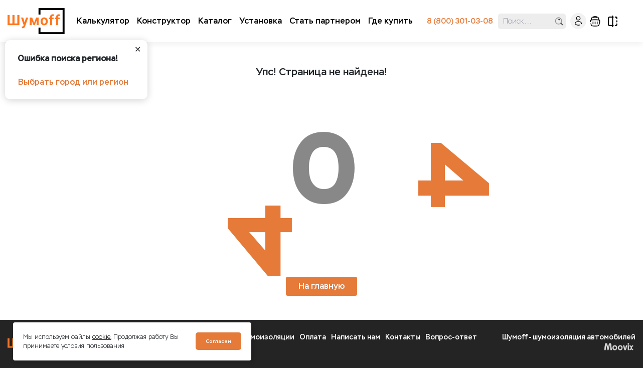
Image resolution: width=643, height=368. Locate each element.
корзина (595, 21)
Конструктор (164, 21)
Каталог (215, 21)
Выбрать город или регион (73, 82)
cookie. (101, 336)
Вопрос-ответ (451, 337)
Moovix (618, 346)
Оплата (312, 337)
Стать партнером (325, 21)
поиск (559, 21)
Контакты (402, 337)
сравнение (612, 21)
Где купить (390, 21)
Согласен (218, 341)
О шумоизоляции (264, 337)
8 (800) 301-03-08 (460, 21)
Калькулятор (103, 21)
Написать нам (355, 337)
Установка (260, 21)
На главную (321, 286)
